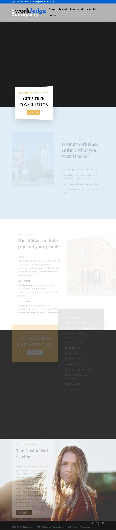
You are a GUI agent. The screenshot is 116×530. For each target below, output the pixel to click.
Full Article (23, 517)
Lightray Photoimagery (82, 527)
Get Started (34, 112)
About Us (91, 9)
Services (52, 9)
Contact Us (54, 16)
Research (63, 9)
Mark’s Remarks (77, 9)
